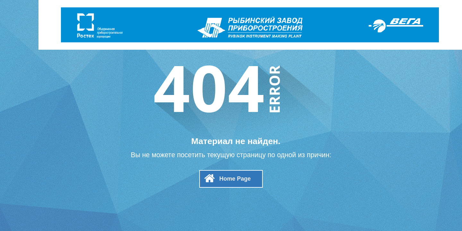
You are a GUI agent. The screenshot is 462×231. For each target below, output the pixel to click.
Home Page (235, 178)
